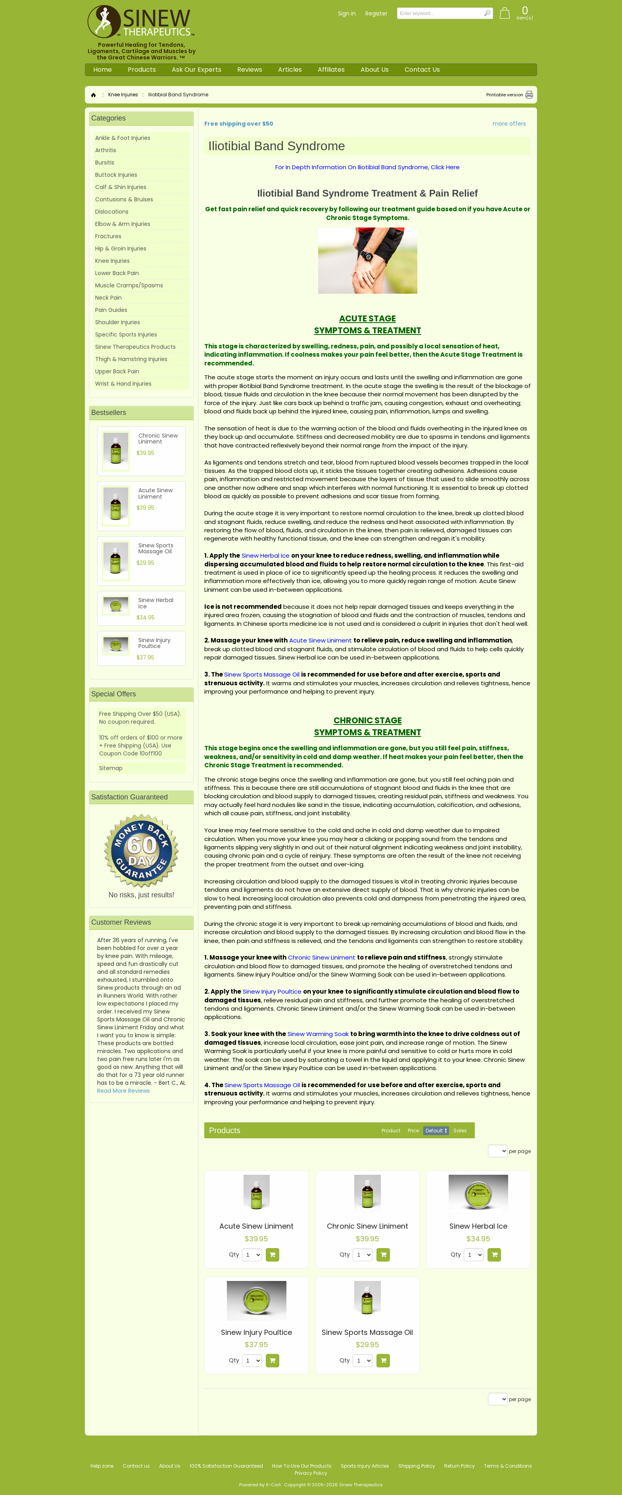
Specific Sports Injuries (126, 334)
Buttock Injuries (116, 175)
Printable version (504, 95)
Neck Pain (108, 298)
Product (391, 1130)
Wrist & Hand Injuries (123, 384)
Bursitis (104, 162)
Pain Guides (111, 310)
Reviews (249, 69)
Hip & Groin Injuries (120, 248)
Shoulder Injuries (117, 322)
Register (376, 13)
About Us (375, 69)
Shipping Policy (416, 1465)
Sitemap (111, 768)
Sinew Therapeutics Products (135, 347)
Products (142, 69)
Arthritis (105, 150)
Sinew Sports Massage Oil (367, 1332)
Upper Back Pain (117, 371)
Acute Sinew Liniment (256, 1226)
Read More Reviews (123, 1091)
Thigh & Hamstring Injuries (131, 359)
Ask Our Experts (196, 69)
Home (102, 69)
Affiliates (331, 69)
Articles (290, 69)
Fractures (108, 236)
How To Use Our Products (302, 1465)
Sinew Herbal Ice (478, 1226)
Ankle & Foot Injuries (122, 138)
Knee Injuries (123, 94)
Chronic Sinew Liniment (367, 1226)
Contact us (136, 1465)
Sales (460, 1130)
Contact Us (422, 69)
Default (434, 1130)
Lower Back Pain (117, 273)
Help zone (101, 1465)
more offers (509, 124)
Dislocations (112, 212)
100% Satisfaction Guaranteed (226, 1465)
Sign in (347, 13)
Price (413, 1130)
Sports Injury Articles (365, 1465)
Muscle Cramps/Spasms (129, 285)
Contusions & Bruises (124, 199)
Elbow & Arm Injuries (122, 224)
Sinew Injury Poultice (256, 1332)
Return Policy (459, 1465)
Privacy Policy (311, 1473)
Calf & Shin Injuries (120, 187)
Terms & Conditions (508, 1465)
